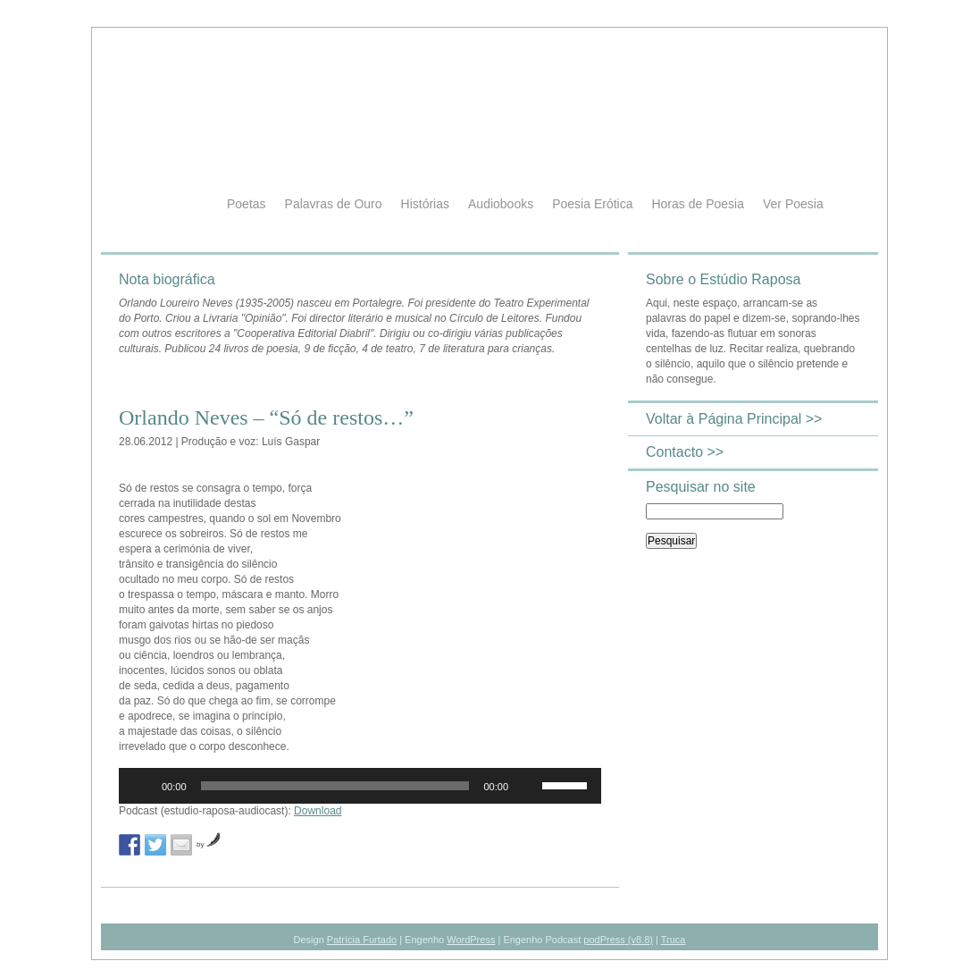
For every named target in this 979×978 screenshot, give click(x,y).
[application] (360, 786)
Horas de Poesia (697, 204)
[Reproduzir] (142, 786)
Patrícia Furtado (362, 939)
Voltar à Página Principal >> (734, 418)
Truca (673, 939)
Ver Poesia (793, 204)
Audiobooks (500, 204)
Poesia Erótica (592, 204)
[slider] (335, 785)
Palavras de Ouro (333, 204)
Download (317, 811)
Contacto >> (685, 451)
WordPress (471, 939)
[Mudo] (528, 786)
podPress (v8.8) (618, 939)
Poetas (246, 204)
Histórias (425, 204)
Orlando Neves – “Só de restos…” (266, 417)
